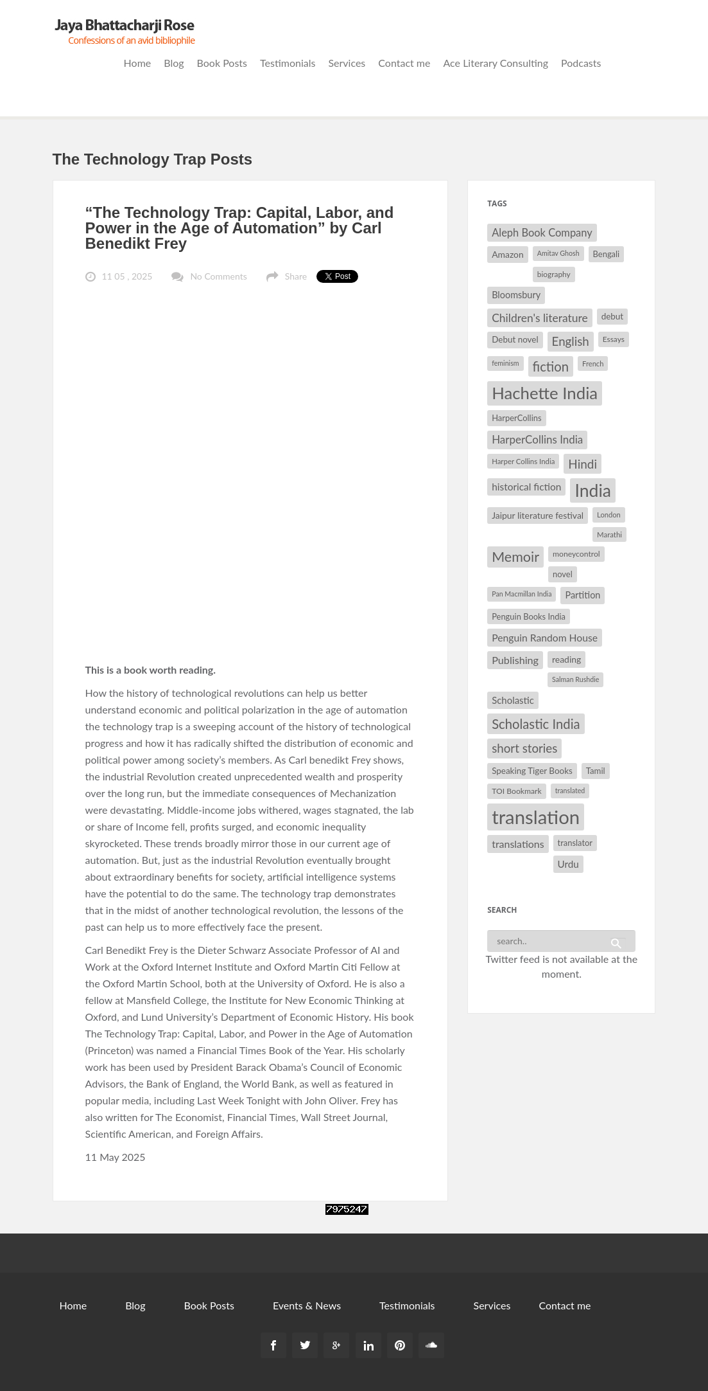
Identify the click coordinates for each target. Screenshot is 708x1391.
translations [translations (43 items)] (518, 844)
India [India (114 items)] (592, 490)
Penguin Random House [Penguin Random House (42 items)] (545, 637)
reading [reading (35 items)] (566, 659)
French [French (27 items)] (592, 363)
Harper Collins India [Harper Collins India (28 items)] (523, 461)
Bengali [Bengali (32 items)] (606, 254)
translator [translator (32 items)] (575, 843)
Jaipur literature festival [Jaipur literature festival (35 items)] (537, 515)
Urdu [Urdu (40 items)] (568, 864)
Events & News (307, 1305)
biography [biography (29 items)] (554, 274)
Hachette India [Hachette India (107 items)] (545, 392)
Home (137, 63)
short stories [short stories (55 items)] (524, 748)
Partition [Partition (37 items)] (582, 594)
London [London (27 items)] (609, 514)
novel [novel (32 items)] (563, 574)
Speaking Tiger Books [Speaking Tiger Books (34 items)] (532, 771)
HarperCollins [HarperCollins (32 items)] (516, 418)
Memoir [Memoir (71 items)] (515, 556)
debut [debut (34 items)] (612, 316)
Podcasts (581, 63)
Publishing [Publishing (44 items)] (515, 660)
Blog (174, 63)
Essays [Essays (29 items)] (614, 339)
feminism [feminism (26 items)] (505, 363)
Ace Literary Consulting (495, 63)
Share (296, 276)
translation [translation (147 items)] (536, 816)
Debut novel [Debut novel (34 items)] (515, 339)
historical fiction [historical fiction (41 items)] (526, 486)
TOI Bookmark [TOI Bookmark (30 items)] (517, 791)
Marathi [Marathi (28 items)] (609, 534)
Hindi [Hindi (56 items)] (582, 463)
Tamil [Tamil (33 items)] (595, 771)
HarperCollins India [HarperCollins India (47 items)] (537, 439)
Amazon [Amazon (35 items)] (508, 254)
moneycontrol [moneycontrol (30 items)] (576, 554)
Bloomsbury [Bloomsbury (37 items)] (516, 294)
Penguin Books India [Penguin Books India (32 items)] (529, 616)
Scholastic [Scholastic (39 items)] (513, 700)
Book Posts (222, 63)
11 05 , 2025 (127, 276)
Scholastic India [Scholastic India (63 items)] (536, 723)
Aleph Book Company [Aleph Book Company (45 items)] (542, 232)
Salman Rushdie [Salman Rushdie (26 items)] (575, 679)
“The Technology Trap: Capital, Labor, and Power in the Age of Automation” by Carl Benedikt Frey (239, 228)
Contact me (404, 63)
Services (346, 63)
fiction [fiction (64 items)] (551, 366)
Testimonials (287, 63)
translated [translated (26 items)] (570, 790)
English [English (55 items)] (570, 341)
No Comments (218, 276)
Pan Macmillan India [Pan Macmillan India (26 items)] (521, 593)
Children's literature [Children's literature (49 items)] (540, 318)
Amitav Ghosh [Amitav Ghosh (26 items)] (558, 253)
